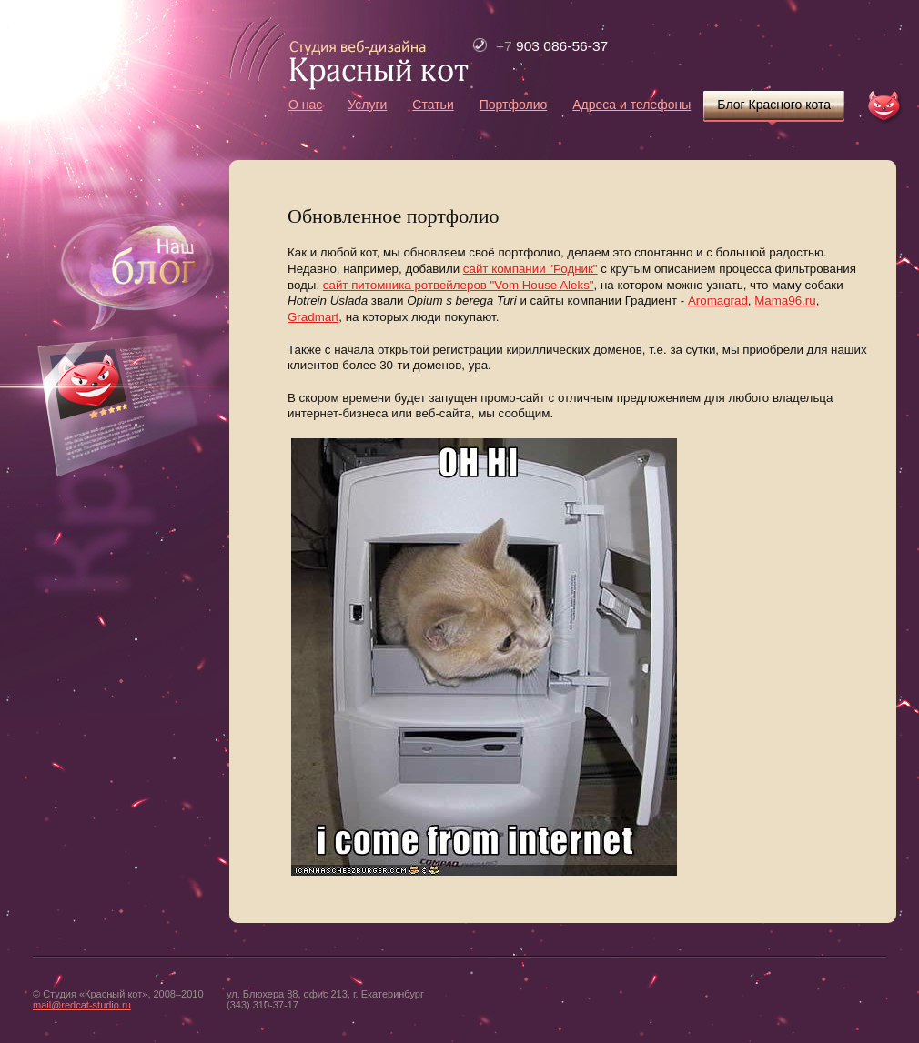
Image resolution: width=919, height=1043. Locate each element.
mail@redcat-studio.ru (82, 1004)
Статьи (432, 104)
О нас (305, 104)
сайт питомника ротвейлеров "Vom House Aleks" (458, 285)
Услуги (367, 104)
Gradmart (313, 317)
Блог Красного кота (774, 104)
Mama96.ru (784, 300)
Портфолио (514, 104)
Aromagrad (718, 300)
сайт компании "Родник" (530, 269)
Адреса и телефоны (631, 104)
